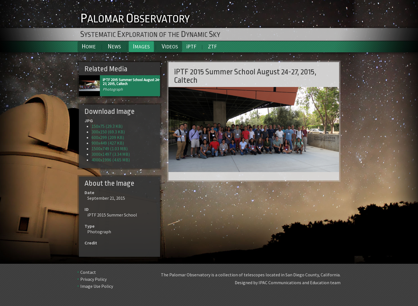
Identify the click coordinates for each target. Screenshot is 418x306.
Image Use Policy (96, 286)
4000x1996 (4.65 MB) (110, 160)
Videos (170, 46)
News (114, 46)
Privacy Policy (93, 279)
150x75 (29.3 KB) (107, 126)
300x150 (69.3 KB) (108, 132)
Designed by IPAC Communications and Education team (287, 282)
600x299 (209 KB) (107, 137)
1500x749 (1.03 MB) (109, 148)
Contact (88, 272)
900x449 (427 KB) (107, 143)
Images (141, 46)
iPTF (191, 46)
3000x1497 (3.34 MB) (110, 154)
